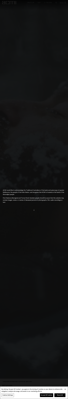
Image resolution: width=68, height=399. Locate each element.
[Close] (65, 390)
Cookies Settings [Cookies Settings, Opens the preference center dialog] (7, 395)
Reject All (60, 395)
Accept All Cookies (46, 395)
